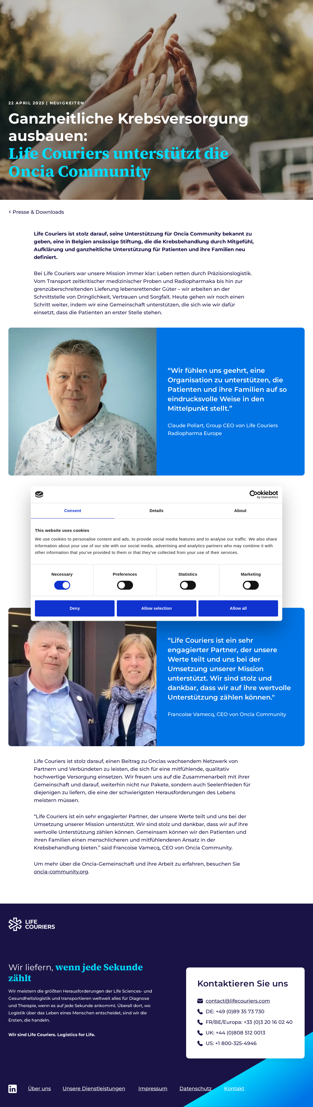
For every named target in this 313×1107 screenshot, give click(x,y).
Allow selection (156, 608)
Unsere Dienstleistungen (94, 1089)
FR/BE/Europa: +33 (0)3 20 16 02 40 (245, 1022)
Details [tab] (156, 510)
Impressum (152, 1089)
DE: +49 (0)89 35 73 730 (230, 1011)
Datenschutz (195, 1089)
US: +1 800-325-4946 (227, 1043)
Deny (75, 608)
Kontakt (234, 1089)
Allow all (238, 608)
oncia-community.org (61, 872)
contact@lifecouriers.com (233, 1001)
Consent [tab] (72, 510)
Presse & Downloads (36, 212)
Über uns (39, 1089)
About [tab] (240, 510)
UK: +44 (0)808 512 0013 (231, 1033)
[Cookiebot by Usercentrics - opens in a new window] (253, 494)
